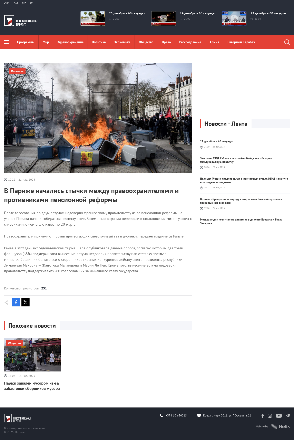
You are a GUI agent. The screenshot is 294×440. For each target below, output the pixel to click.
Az (31, 3)
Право (166, 42)
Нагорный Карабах (241, 42)
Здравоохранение (70, 42)
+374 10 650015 (176, 415)
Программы (25, 42)
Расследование (190, 42)
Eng (15, 3)
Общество (146, 42)
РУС (24, 3)
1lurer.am (20, 432)
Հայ (7, 3)
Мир (46, 42)
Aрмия (214, 42)
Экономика (122, 42)
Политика (99, 42)
